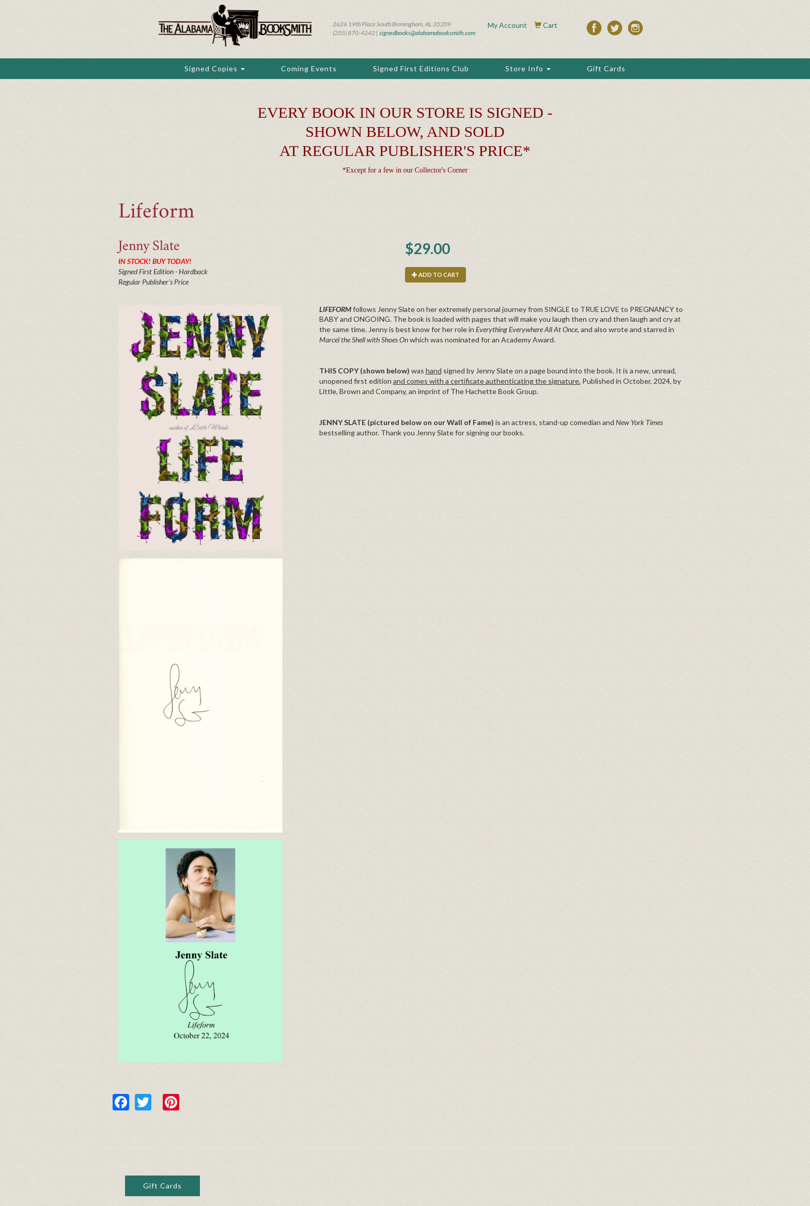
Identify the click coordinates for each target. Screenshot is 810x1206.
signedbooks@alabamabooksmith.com (427, 33)
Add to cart (435, 274)
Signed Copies (214, 68)
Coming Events (309, 68)
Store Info (528, 68)
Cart (550, 25)
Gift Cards (606, 68)
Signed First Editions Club (421, 68)
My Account (507, 25)
